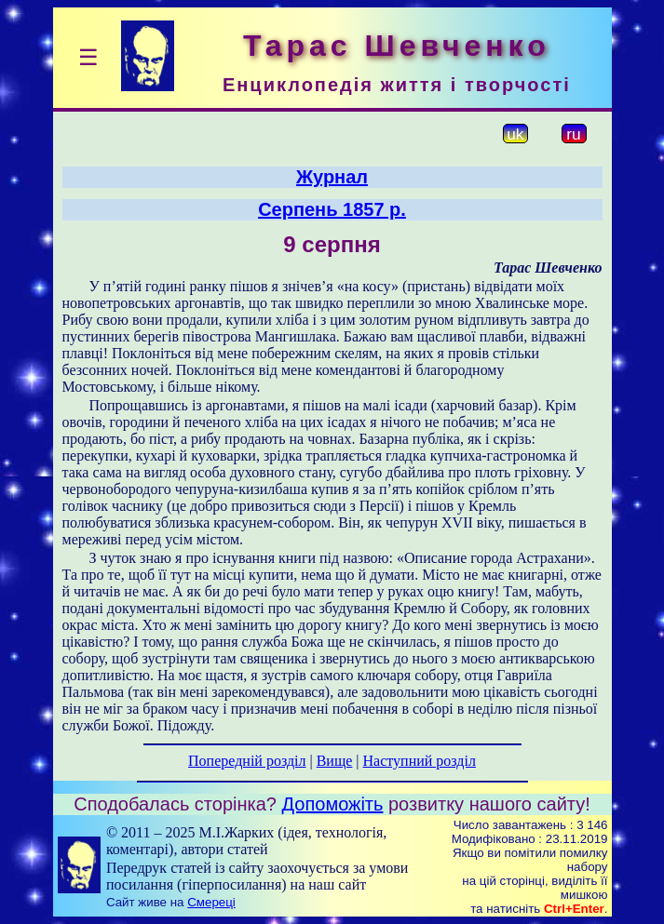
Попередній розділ (246, 761)
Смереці (211, 902)
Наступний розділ (419, 761)
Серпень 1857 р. (332, 209)
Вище (335, 761)
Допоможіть (333, 804)
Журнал (332, 177)
